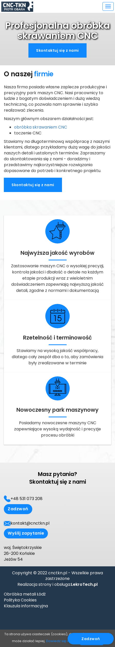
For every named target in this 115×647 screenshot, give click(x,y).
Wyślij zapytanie (26, 533)
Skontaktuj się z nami (57, 50)
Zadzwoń (18, 509)
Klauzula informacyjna (26, 606)
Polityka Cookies (20, 600)
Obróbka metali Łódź (25, 594)
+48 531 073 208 (27, 499)
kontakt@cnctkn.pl (30, 523)
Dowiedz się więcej (62, 641)
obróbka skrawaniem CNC (40, 127)
